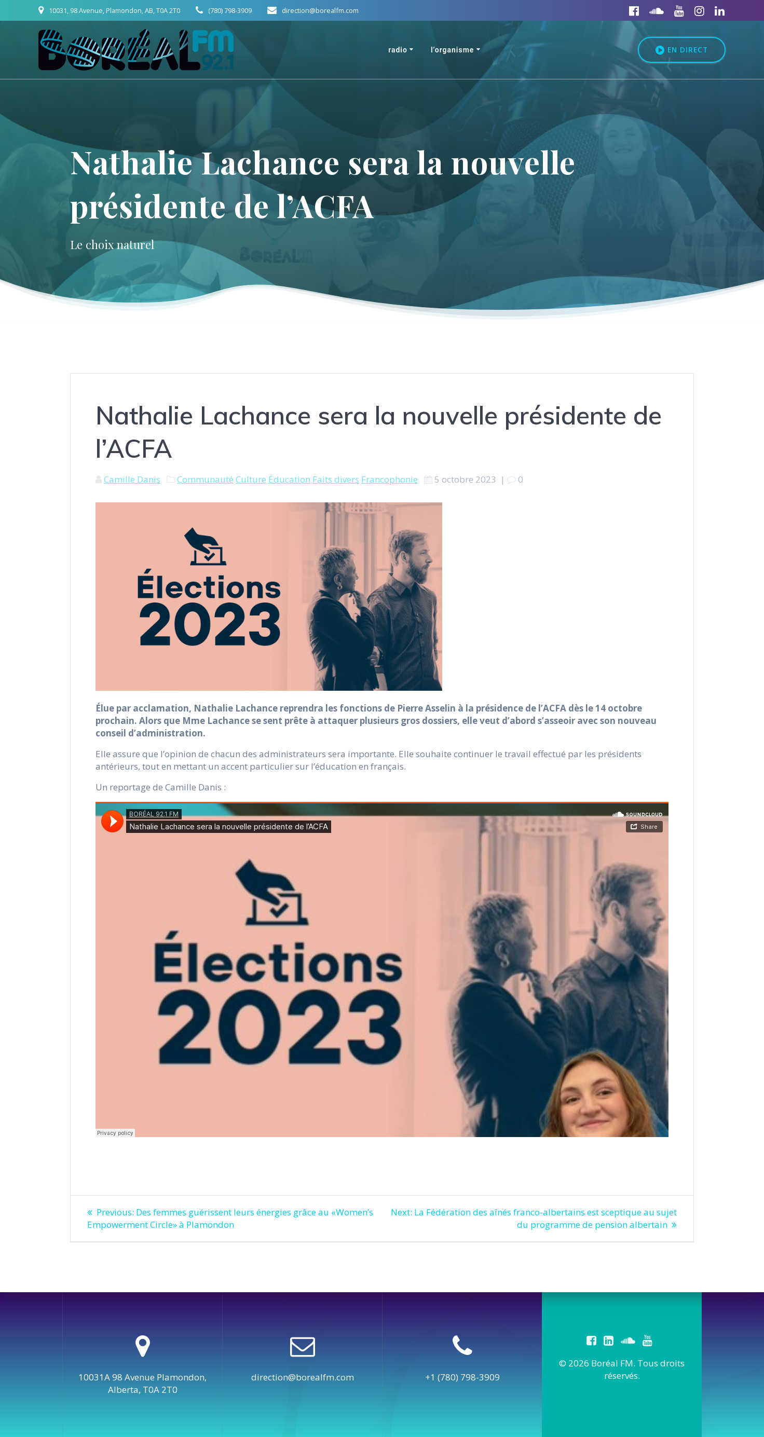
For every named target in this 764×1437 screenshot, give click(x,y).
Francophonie (389, 479)
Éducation (289, 479)
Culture (251, 479)
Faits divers (335, 479)
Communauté (205, 479)
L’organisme (452, 50)
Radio (397, 50)
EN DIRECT (682, 50)
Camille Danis (132, 479)
